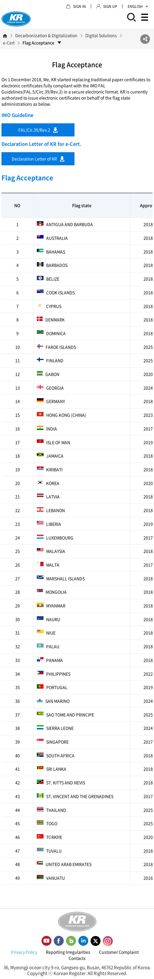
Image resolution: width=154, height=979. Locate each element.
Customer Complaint (119, 952)
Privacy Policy (24, 952)
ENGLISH (138, 6)
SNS (145, 39)
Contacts (77, 958)
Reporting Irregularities (68, 952)
